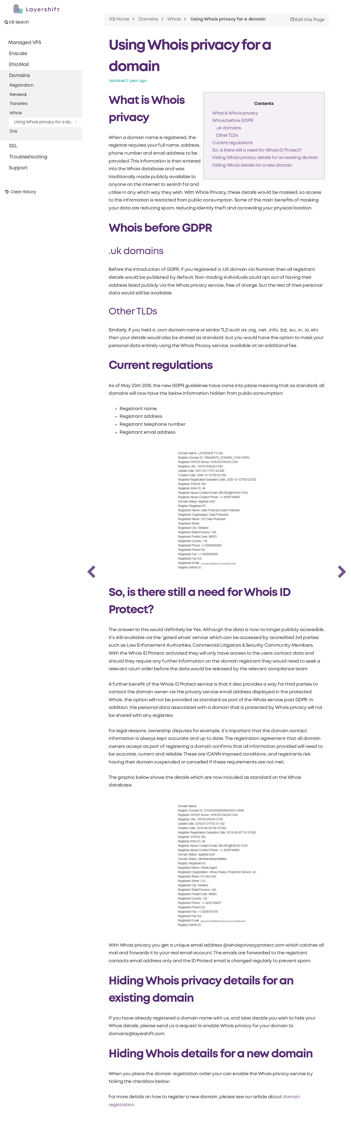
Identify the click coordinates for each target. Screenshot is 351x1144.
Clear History (20, 192)
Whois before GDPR (232, 121)
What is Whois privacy (235, 113)
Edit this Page (307, 20)
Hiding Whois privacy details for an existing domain (265, 158)
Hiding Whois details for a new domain (252, 165)
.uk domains (228, 128)
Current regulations (232, 143)
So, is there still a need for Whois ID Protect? (256, 150)
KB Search (16, 22)
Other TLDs (227, 136)
